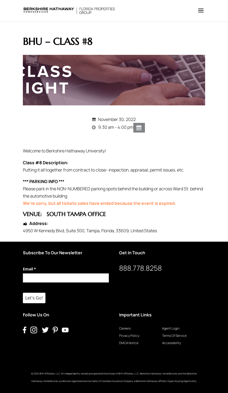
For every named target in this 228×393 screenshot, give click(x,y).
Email (37, 269)
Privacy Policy (129, 335)
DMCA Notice (128, 343)
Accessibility (171, 343)
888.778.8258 (140, 268)
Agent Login (171, 328)
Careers (125, 328)
